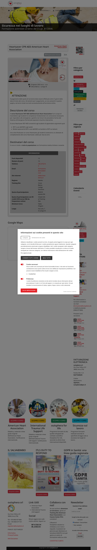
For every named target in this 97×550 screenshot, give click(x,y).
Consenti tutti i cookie (30, 271)
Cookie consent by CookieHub (69, 304)
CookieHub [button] (32, 287)
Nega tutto (46, 271)
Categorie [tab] (25, 251)
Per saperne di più (26, 266)
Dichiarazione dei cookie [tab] (38, 251)
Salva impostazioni (28, 303)
